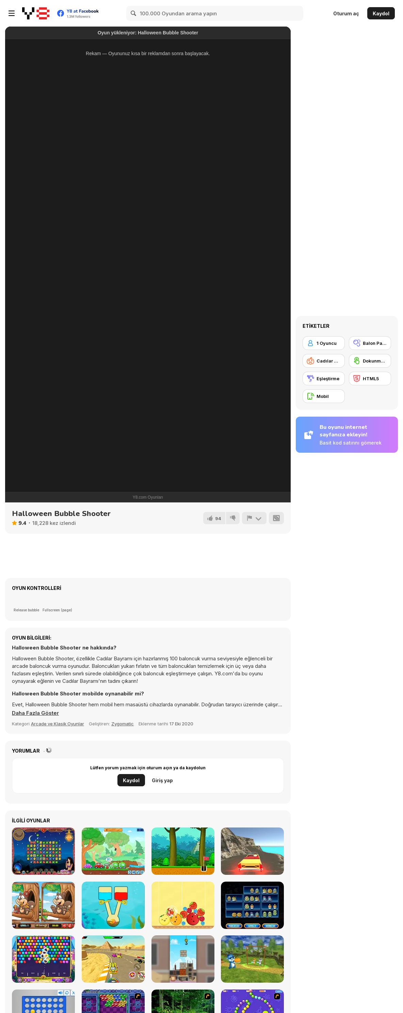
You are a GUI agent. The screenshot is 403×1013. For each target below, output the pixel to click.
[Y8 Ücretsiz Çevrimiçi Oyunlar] (36, 13)
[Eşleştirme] (324, 378)
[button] (35, 713)
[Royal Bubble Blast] (43, 959)
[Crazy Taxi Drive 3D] (252, 851)
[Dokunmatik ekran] (370, 361)
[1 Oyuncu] (324, 343)
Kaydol (381, 13)
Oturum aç (346, 13)
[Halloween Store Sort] (252, 905)
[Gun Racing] (113, 959)
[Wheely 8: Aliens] (113, 851)
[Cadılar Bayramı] (324, 361)
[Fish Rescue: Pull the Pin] (113, 905)
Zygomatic (122, 723)
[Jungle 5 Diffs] (43, 905)
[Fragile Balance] (182, 959)
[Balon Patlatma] (370, 343)
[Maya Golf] (182, 851)
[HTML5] (370, 378)
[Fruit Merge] (182, 905)
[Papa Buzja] (252, 959)
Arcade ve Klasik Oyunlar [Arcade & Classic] (57, 723)
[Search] (133, 13)
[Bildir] (254, 518)
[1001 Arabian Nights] (43, 851)
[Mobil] (324, 396)
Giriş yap (162, 780)
